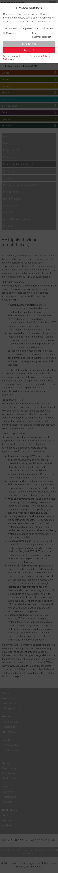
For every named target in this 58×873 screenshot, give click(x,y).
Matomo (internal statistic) (40, 35)
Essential (9, 33)
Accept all (29, 50)
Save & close (29, 43)
